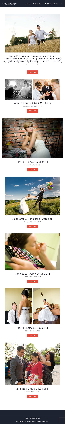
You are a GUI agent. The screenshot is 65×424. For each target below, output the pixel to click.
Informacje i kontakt (51, 3)
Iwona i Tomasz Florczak (32, 418)
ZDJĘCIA (28, 3)
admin (35, 64)
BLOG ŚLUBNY (37, 3)
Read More (32, 72)
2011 (39, 64)
